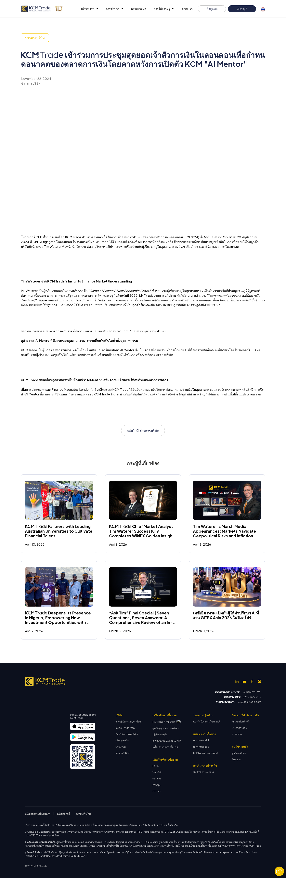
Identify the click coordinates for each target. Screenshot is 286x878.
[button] (89, 8)
